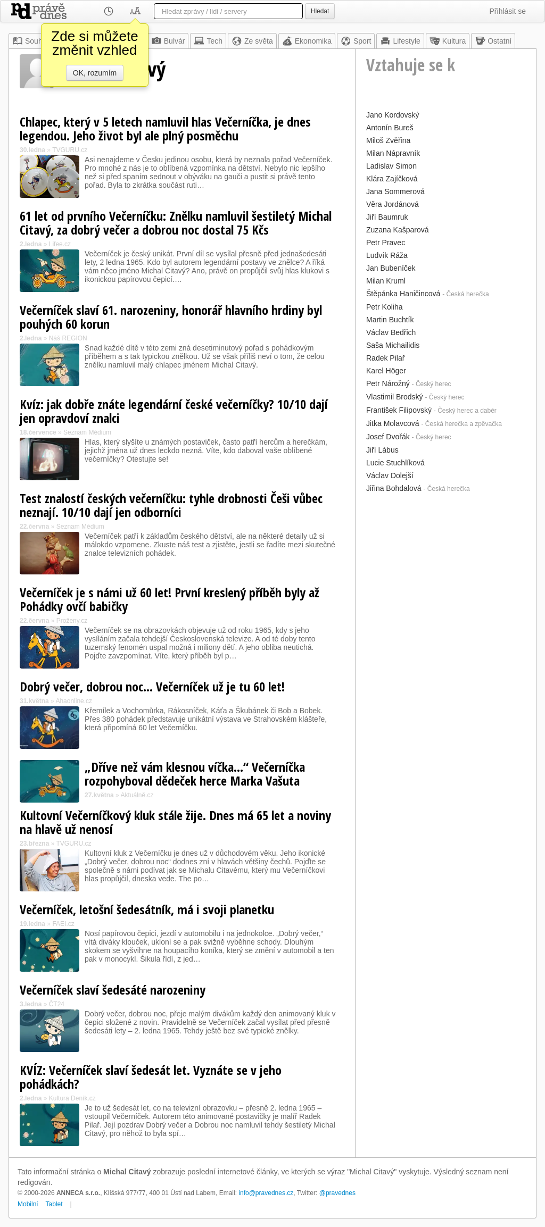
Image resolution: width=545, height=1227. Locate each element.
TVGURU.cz (69, 150)
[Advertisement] (445, 562)
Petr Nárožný (388, 383)
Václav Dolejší (390, 475)
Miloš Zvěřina (388, 140)
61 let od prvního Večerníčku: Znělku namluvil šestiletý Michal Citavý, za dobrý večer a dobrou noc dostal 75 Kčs (176, 222)
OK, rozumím (95, 73)
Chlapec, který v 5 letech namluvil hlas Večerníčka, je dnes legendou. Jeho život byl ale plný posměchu (165, 128)
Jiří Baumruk (387, 217)
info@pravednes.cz (265, 1193)
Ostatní (493, 41)
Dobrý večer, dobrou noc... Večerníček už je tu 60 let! (152, 686)
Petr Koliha (384, 307)
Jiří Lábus (382, 450)
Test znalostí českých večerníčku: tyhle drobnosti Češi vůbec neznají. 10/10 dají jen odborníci (171, 505)
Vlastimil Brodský (394, 397)
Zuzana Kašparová (397, 230)
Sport (356, 41)
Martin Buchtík (390, 319)
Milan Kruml (386, 281)
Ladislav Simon (391, 166)
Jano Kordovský (392, 115)
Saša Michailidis (392, 345)
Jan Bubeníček (391, 268)
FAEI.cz (63, 924)
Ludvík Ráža (387, 255)
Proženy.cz (71, 620)
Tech (208, 41)
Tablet (54, 1204)
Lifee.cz (60, 244)
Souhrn (30, 41)
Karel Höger (386, 370)
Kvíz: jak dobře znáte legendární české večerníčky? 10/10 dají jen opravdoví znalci (174, 411)
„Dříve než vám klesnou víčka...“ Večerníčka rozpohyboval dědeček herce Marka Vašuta (195, 773)
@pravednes (337, 1193)
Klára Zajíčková (391, 178)
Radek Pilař (385, 358)
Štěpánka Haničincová (403, 293)
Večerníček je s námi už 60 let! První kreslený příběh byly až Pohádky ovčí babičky (169, 599)
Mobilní (28, 1204)
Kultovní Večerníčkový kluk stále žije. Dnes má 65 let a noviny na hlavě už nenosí (175, 822)
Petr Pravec (385, 242)
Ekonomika (307, 41)
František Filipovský (399, 410)
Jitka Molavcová (392, 423)
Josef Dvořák (388, 436)
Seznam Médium (87, 432)
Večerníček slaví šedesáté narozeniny (112, 989)
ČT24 (56, 1004)
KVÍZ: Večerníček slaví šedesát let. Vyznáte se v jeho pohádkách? (151, 1076)
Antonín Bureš (390, 127)
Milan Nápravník (393, 153)
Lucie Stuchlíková (395, 462)
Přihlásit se (508, 11)
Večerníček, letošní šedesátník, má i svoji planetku (147, 909)
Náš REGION (68, 338)
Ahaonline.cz (73, 701)
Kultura (448, 41)
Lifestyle (400, 41)
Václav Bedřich (391, 332)
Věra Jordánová (392, 204)
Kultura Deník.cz (72, 1098)
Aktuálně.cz (136, 795)
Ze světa (252, 41)
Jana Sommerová (395, 191)
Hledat (320, 11)
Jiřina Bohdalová (394, 488)
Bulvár (168, 41)
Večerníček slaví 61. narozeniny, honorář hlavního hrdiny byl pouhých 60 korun (171, 316)
